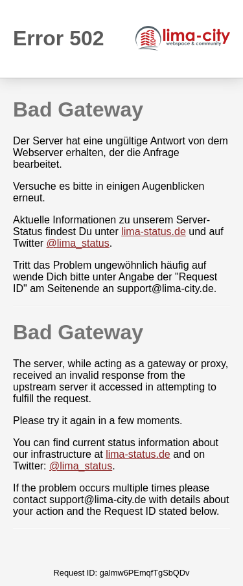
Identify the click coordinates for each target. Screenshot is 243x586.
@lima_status (78, 243)
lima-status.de (153, 231)
